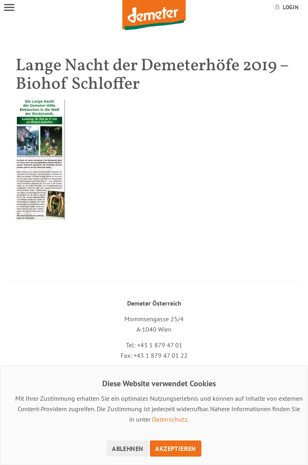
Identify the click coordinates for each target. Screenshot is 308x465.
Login (286, 7)
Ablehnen (127, 449)
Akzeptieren (175, 449)
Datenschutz (169, 419)
